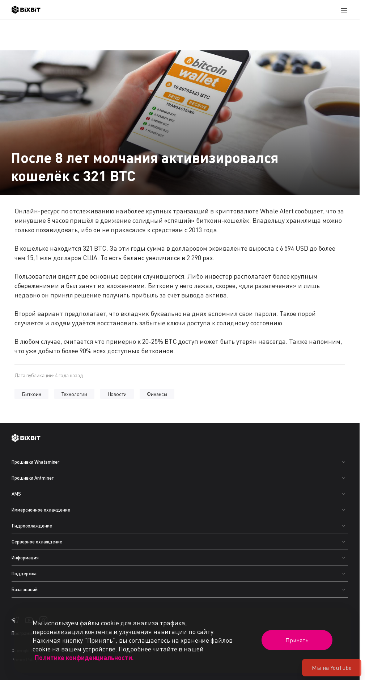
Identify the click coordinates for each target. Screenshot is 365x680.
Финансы (157, 394)
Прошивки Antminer (33, 478)
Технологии (74, 394)
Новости (117, 394)
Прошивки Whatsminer (35, 462)
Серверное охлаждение (37, 542)
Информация (25, 557)
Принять (297, 640)
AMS (16, 494)
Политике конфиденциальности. (84, 658)
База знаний (25, 589)
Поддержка (24, 573)
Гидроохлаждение (32, 526)
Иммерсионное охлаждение (41, 510)
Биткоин (31, 394)
